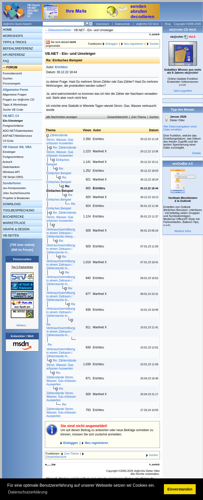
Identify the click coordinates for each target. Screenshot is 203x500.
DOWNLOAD (11, 204)
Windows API (11, 171)
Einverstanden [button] (179, 489)
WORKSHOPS (12, 36)
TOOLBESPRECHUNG (18, 210)
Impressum (102, 23)
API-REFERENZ (13, 55)
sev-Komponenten (14, 188)
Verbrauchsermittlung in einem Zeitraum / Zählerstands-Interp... (60, 233)
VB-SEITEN (10, 235)
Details (196, 153)
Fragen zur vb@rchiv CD (18, 99)
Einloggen (112, 43)
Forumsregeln (11, 83)
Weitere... (22, 325)
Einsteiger (9, 151)
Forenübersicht (12, 73)
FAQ (5, 61)
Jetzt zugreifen (182, 90)
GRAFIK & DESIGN (16, 229)
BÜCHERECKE (13, 216)
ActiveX (7, 161)
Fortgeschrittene (12, 125)
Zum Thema (138, 116)
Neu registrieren (133, 43)
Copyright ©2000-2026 (187, 23)
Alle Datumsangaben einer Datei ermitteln (180, 128)
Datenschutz (122, 23)
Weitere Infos (182, 231)
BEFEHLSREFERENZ (17, 48)
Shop (167, 23)
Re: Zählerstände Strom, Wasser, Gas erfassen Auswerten (61, 151)
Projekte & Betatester (16, 198)
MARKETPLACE (13, 223)
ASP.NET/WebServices (17, 135)
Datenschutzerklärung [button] (27, 492)
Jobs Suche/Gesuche (16, 193)
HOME (7, 29)
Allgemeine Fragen (14, 94)
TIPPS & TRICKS (14, 42)
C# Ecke (8, 140)
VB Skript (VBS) (12, 176)
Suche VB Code (12, 109)
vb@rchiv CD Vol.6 (147, 23)
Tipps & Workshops (14, 104)
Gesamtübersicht (117, 116)
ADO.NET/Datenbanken (17, 130)
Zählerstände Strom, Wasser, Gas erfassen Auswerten (59, 139)
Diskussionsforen (59, 30)
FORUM (11, 67)
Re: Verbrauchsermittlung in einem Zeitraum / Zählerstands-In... (60, 246)
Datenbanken (11, 166)
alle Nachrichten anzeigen (61, 116)
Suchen (7, 78)
